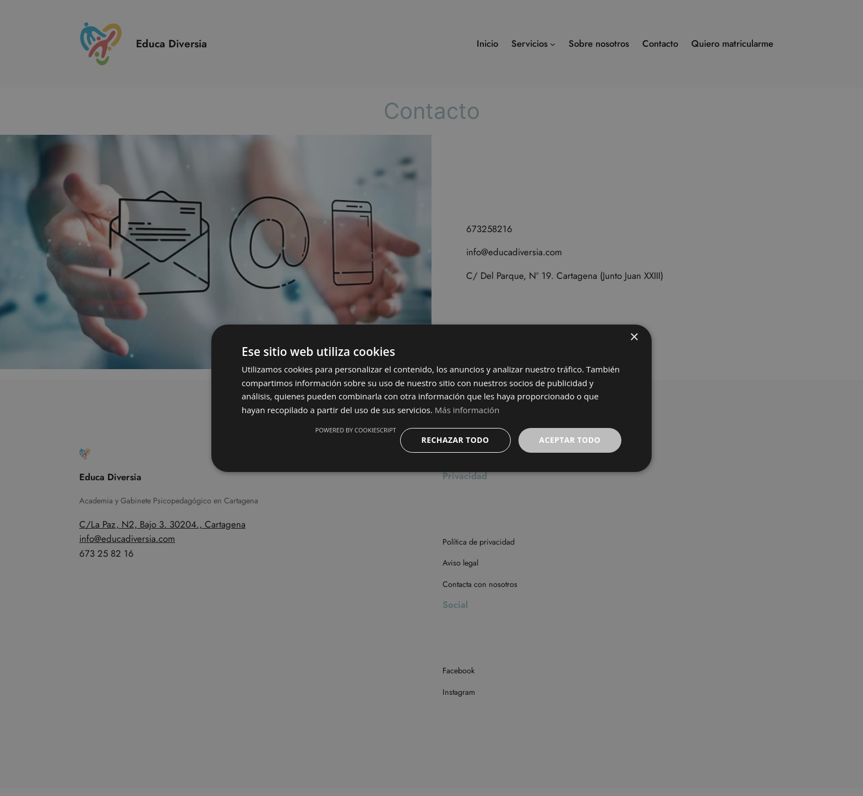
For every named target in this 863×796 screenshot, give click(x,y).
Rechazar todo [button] (455, 440)
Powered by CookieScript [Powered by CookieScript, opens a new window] (355, 430)
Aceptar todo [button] (569, 440)
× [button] (634, 337)
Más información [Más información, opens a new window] (467, 409)
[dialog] (431, 398)
